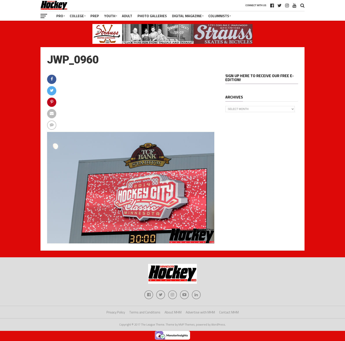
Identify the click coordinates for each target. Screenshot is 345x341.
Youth (109, 16)
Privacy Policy (115, 312)
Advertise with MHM (200, 312)
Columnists (218, 16)
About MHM (173, 312)
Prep (94, 16)
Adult (127, 16)
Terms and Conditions (144, 312)
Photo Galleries (152, 16)
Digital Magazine (187, 16)
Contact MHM (229, 312)
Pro (59, 16)
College (77, 16)
